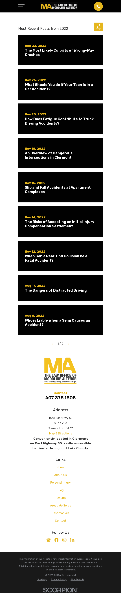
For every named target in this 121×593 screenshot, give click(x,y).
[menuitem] (42, 579)
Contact (60, 520)
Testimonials (60, 513)
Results (61, 498)
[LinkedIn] (72, 540)
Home (60, 467)
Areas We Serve (60, 505)
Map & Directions (60, 433)
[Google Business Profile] (48, 540)
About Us (60, 475)
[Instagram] (64, 540)
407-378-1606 (60, 398)
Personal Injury (60, 482)
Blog (61, 490)
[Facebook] (56, 540)
